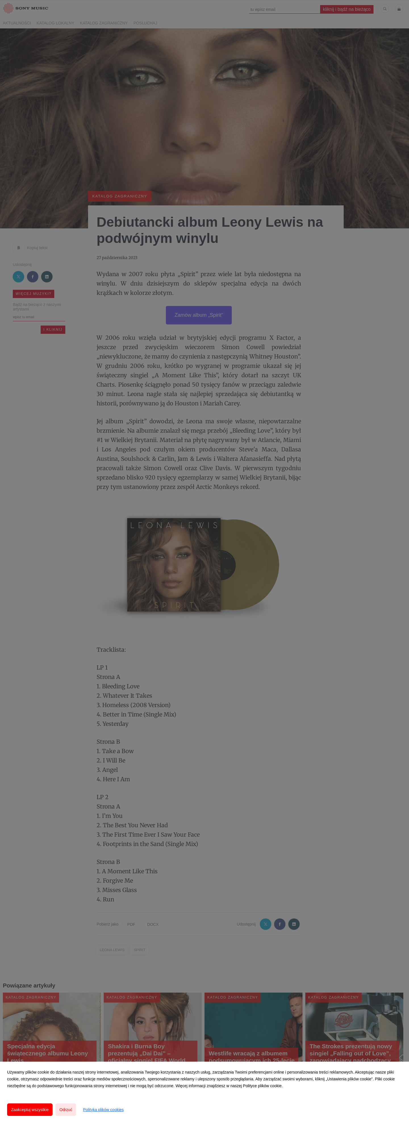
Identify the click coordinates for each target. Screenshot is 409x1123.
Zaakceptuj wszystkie (30, 1109)
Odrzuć (65, 1109)
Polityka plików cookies (103, 1109)
